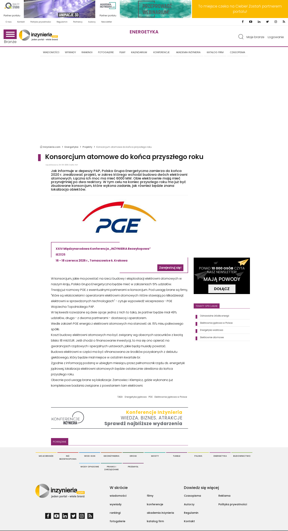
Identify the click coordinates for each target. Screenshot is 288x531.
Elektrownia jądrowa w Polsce (170, 396)
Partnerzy (77, 21)
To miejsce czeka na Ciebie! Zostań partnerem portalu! (240, 9)
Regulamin (62, 21)
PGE (150, 396)
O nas (9, 21)
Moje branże (255, 37)
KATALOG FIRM (215, 52)
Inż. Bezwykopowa (67, 457)
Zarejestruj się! (170, 268)
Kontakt (21, 21)
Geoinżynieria (111, 455)
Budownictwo (241, 455)
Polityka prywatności (40, 21)
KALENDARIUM (139, 52)
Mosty (155, 455)
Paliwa (198, 455)
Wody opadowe (89, 466)
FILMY (122, 52)
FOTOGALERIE (106, 52)
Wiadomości (51, 52)
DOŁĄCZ (222, 288)
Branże (10, 36)
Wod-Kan (89, 455)
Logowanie (276, 37)
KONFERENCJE (161, 52)
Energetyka (144, 32)
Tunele (176, 455)
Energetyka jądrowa (136, 396)
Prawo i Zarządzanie (111, 468)
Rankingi (87, 52)
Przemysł (133, 466)
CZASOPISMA (237, 52)
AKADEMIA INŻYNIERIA (188, 52)
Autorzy (92, 21)
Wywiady (70, 52)
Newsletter (106, 21)
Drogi (133, 455)
